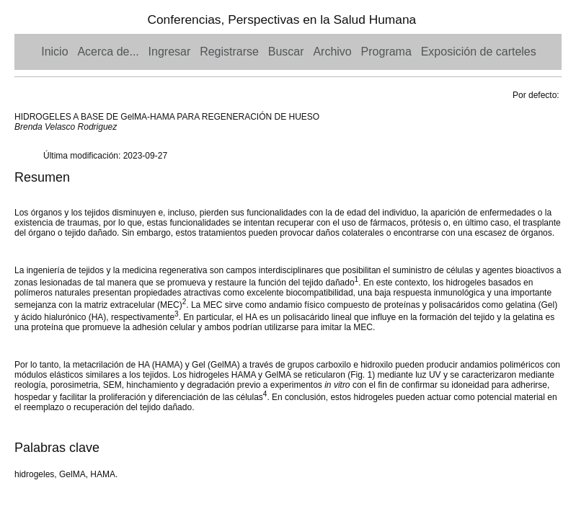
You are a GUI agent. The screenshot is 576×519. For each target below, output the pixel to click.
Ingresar (170, 51)
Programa (386, 51)
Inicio (54, 51)
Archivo (332, 51)
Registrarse (229, 51)
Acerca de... (107, 51)
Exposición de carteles (478, 51)
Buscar (286, 51)
